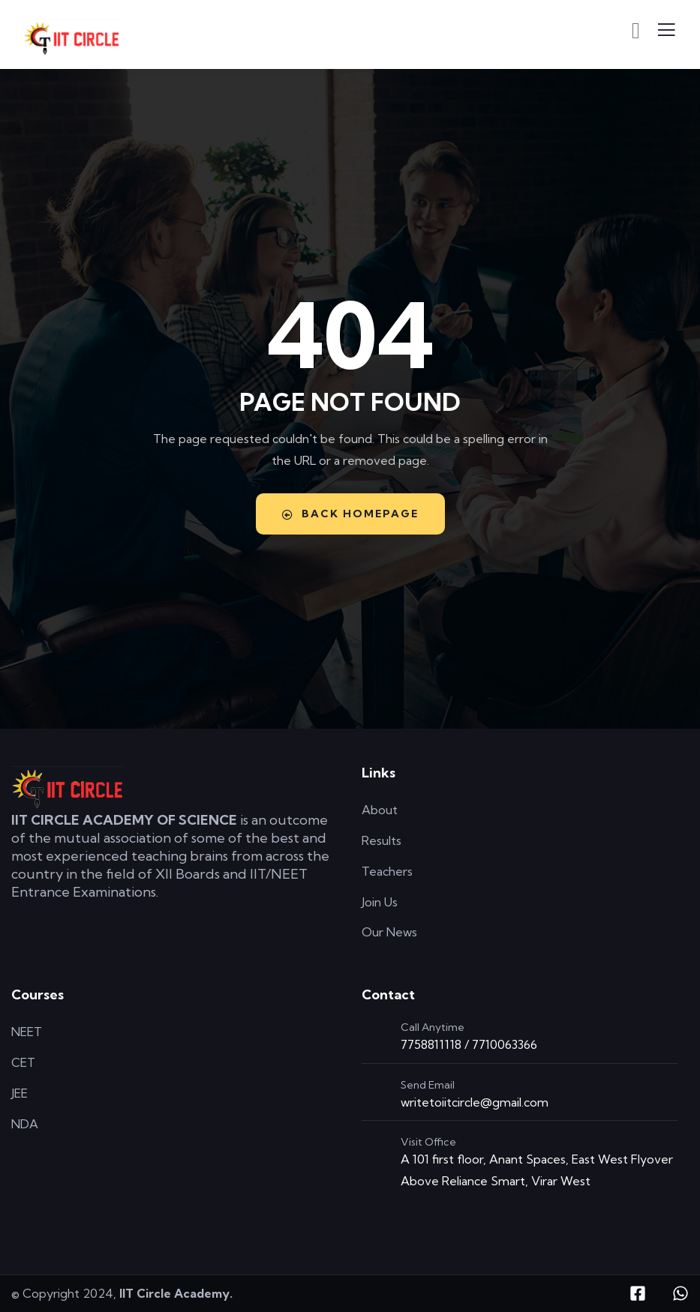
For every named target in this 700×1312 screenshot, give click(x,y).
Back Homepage (350, 513)
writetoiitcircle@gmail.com (474, 1102)
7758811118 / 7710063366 (469, 1044)
